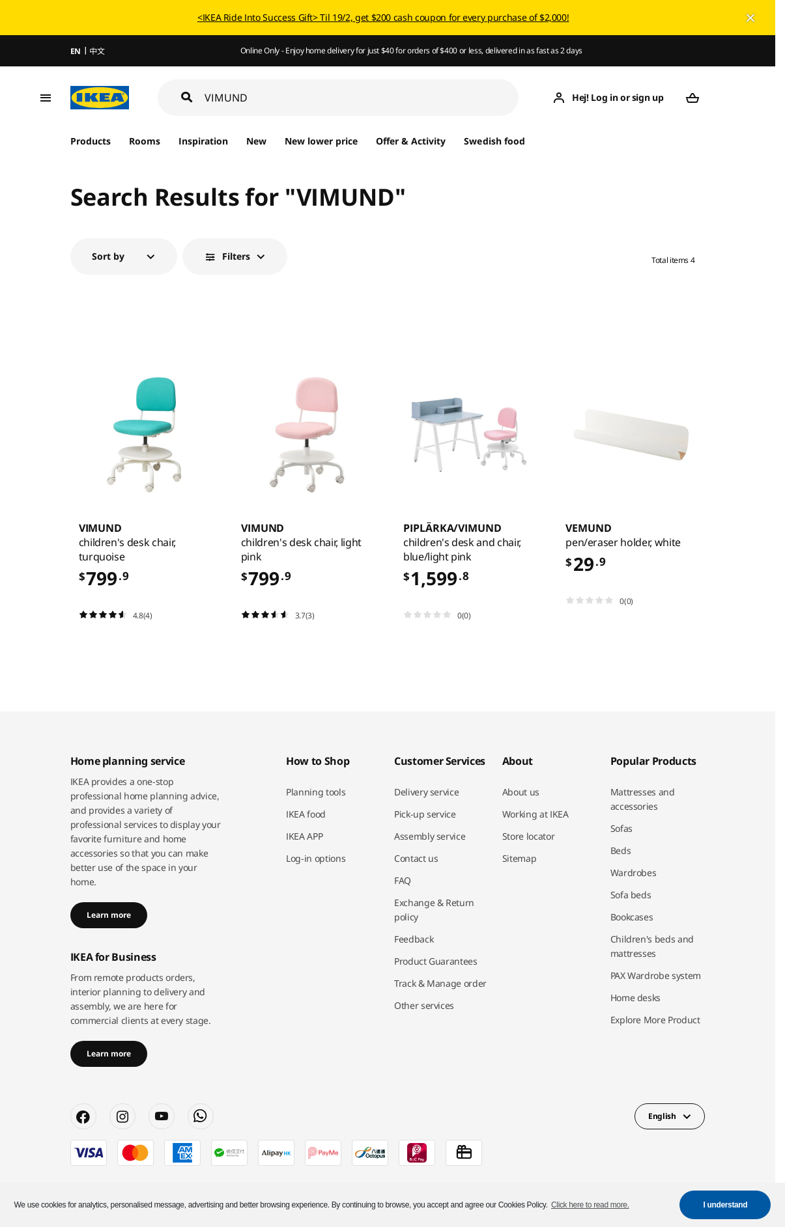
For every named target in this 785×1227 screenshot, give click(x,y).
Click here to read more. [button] (590, 1204)
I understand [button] (726, 1204)
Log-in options (315, 858)
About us (520, 792)
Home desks (635, 997)
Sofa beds (630, 895)
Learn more (109, 914)
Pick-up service (425, 814)
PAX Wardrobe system (655, 975)
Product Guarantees (436, 961)
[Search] (362, 98)
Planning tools (315, 792)
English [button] (662, 1116)
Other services (424, 1005)
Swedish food (494, 141)
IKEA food (306, 814)
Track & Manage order (440, 983)
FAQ (402, 880)
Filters (236, 256)
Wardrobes (633, 872)
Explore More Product (655, 1019)
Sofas (621, 828)
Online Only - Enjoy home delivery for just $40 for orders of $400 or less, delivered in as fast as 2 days (411, 50)
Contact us (416, 858)
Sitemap (519, 858)
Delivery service (426, 792)
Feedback (413, 939)
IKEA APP (304, 836)
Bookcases (631, 917)
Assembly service (429, 836)
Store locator (528, 836)
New (256, 141)
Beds (620, 850)
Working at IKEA (535, 814)
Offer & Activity (411, 141)
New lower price (321, 141)
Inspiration (203, 141)
